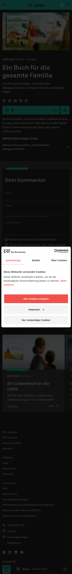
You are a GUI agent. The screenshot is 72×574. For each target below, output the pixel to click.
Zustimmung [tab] (13, 260)
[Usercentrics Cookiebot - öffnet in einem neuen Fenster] (54, 251)
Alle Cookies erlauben (36, 298)
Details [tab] (36, 260)
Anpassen (36, 309)
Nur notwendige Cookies (36, 320)
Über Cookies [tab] (59, 260)
